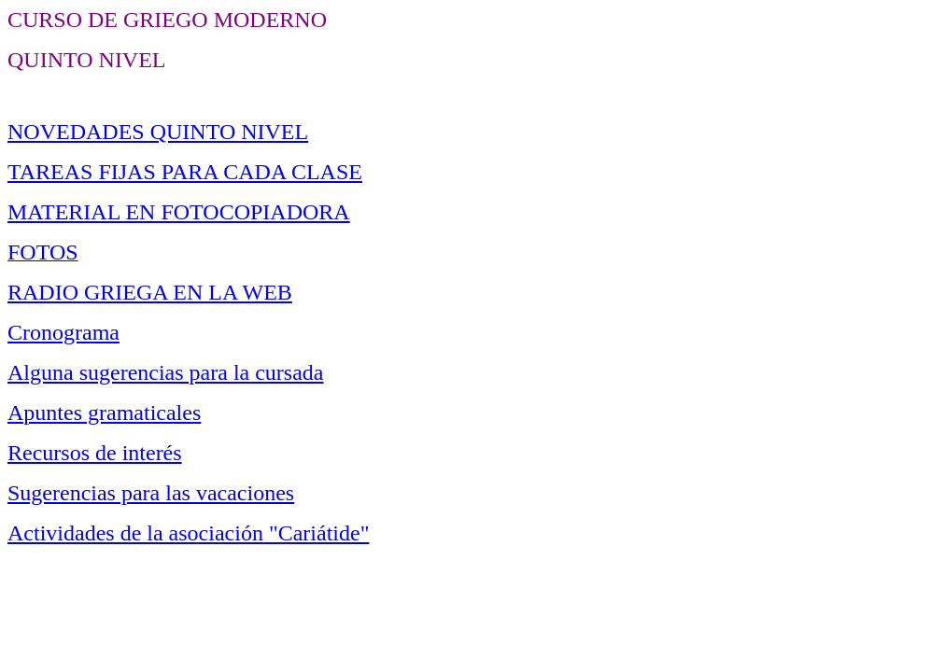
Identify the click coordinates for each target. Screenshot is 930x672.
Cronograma (63, 332)
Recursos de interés (94, 453)
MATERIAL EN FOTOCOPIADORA (178, 212)
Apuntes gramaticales (104, 412)
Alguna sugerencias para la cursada (165, 372)
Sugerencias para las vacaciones (150, 493)
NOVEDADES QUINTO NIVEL (157, 131)
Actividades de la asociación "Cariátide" (188, 533)
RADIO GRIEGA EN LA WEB (149, 292)
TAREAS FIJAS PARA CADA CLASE (184, 172)
